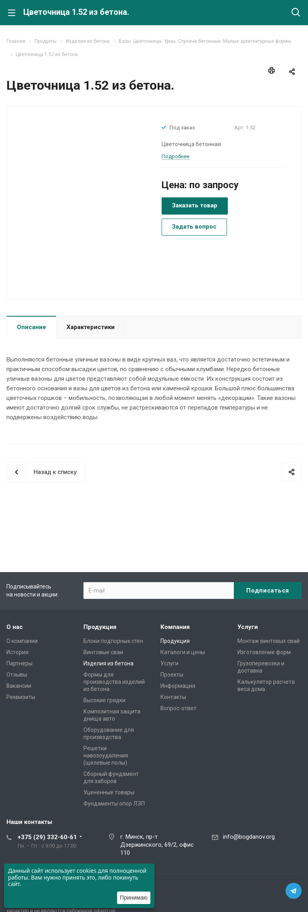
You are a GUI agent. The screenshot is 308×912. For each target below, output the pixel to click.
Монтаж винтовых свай (268, 641)
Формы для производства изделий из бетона (114, 681)
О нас (14, 627)
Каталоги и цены (182, 652)
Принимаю (134, 897)
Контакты (173, 697)
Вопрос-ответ (178, 708)
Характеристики (91, 327)
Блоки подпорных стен (113, 641)
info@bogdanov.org (249, 836)
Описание (31, 327)
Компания (175, 627)
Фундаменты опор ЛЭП (114, 803)
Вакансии (18, 686)
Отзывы (16, 674)
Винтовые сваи (103, 652)
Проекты (171, 674)
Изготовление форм (264, 652)
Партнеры (19, 663)
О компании (22, 641)
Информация (177, 686)
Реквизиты (20, 697)
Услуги (169, 663)
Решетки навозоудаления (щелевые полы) (105, 755)
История (17, 652)
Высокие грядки (104, 700)
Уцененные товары (108, 792)
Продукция (99, 627)
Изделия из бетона (108, 663)
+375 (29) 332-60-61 (47, 837)
